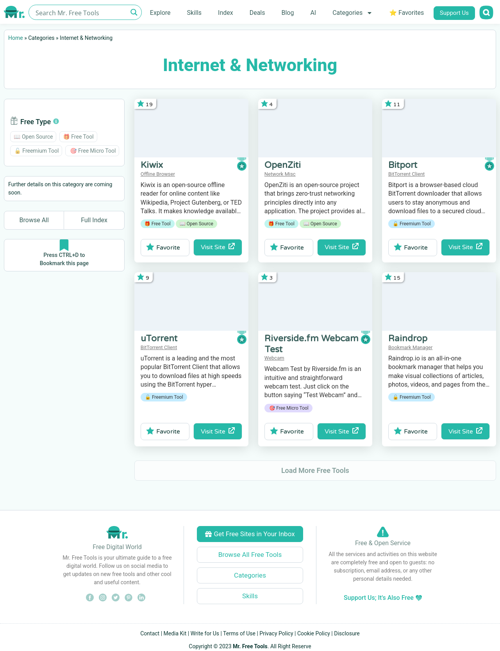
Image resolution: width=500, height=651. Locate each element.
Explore (160, 12)
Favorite (163, 247)
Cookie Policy (313, 633)
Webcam (274, 358)
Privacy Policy (276, 633)
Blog (287, 12)
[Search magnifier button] (134, 12)
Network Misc (280, 174)
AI (313, 12)
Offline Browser (158, 174)
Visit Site (218, 247)
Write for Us (205, 633)
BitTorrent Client (406, 174)
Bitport (402, 165)
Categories (352, 13)
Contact (149, 633)
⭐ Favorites (406, 12)
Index (225, 12)
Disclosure (347, 633)
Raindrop (407, 338)
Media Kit (175, 633)
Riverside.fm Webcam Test (311, 344)
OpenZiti (282, 165)
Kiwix (152, 165)
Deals (257, 12)
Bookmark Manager (410, 347)
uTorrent (159, 338)
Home (15, 38)
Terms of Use (239, 633)
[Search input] (81, 12)
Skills (194, 12)
